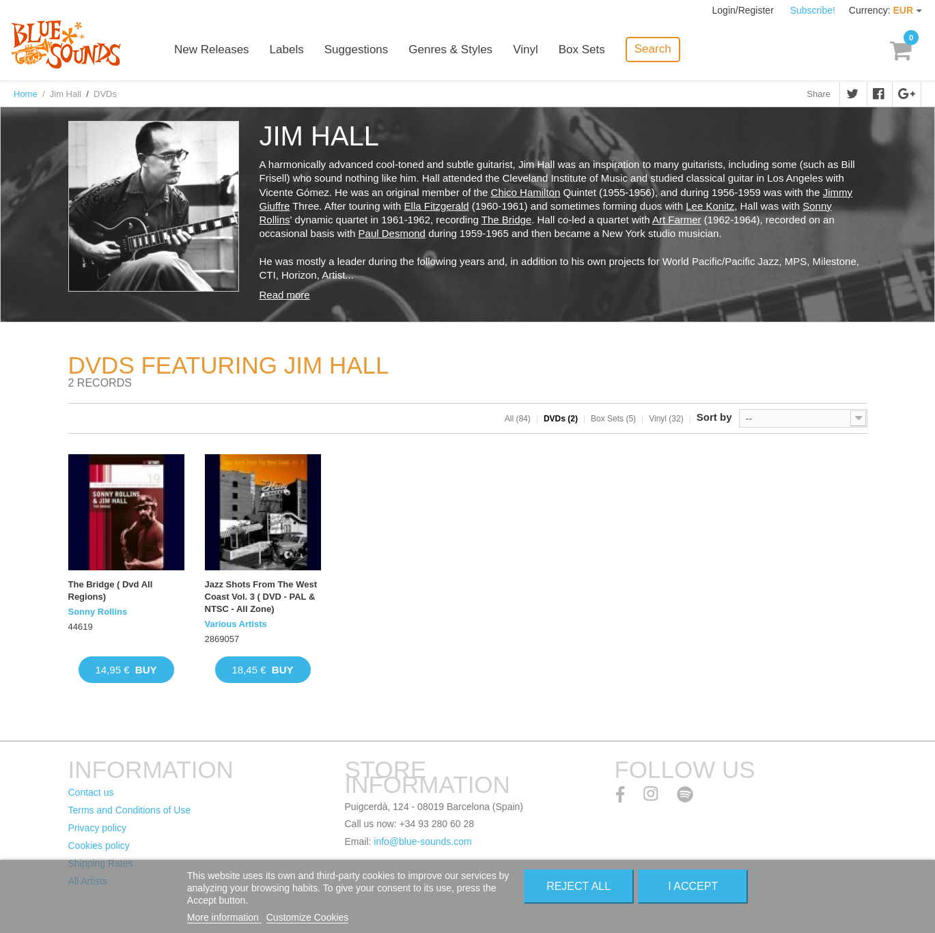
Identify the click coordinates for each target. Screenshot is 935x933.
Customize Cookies (307, 917)
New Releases (211, 49)
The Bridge (506, 219)
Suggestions (356, 49)
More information (224, 917)
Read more (285, 295)
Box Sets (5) (613, 418)
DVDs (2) (561, 418)
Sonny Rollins (98, 612)
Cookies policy (99, 845)
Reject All (578, 886)
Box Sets (582, 49)
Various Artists (236, 624)
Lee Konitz (710, 206)
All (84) (518, 418)
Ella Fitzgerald (436, 206)
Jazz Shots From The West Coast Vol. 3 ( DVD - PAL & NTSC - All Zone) (261, 596)
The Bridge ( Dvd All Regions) (110, 590)
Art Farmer (676, 219)
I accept (693, 886)
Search (652, 48)
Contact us (91, 792)
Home (26, 94)
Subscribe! (812, 10)
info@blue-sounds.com (422, 841)
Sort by (714, 417)
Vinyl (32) (666, 418)
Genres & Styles (450, 49)
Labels (287, 49)
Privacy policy (97, 827)
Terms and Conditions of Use (129, 810)
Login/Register (744, 10)
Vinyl (525, 49)
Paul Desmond (392, 233)
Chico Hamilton (526, 192)
